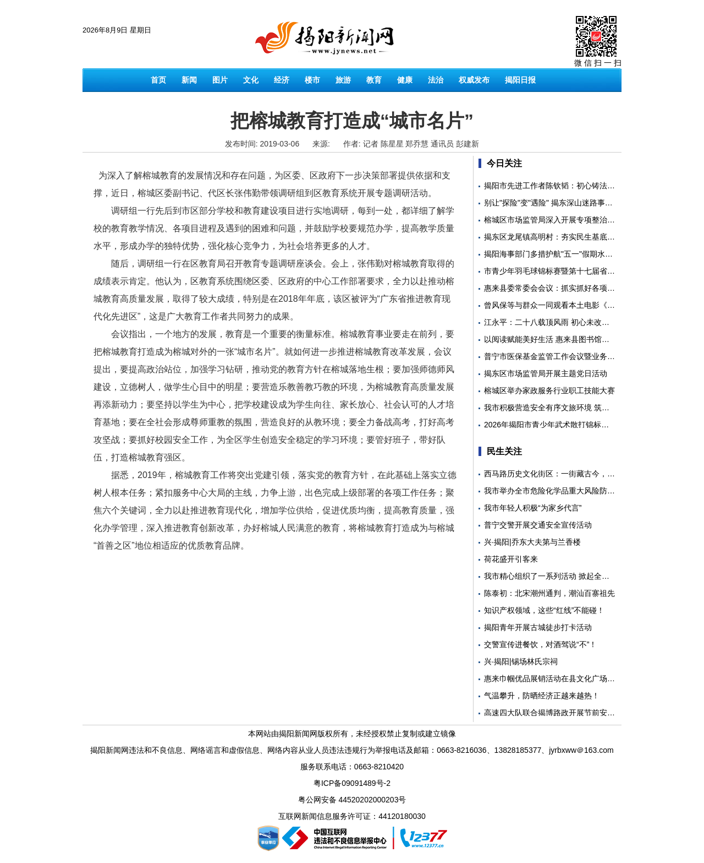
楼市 (312, 79)
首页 (158, 79)
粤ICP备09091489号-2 (352, 783)
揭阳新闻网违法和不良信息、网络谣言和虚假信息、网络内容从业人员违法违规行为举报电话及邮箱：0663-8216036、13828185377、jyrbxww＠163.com (351, 750)
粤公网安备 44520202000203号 (352, 799)
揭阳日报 (520, 79)
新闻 (189, 79)
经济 (281, 79)
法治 (435, 79)
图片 (220, 79)
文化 (250, 79)
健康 (405, 79)
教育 (374, 79)
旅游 (343, 79)
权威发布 (474, 79)
